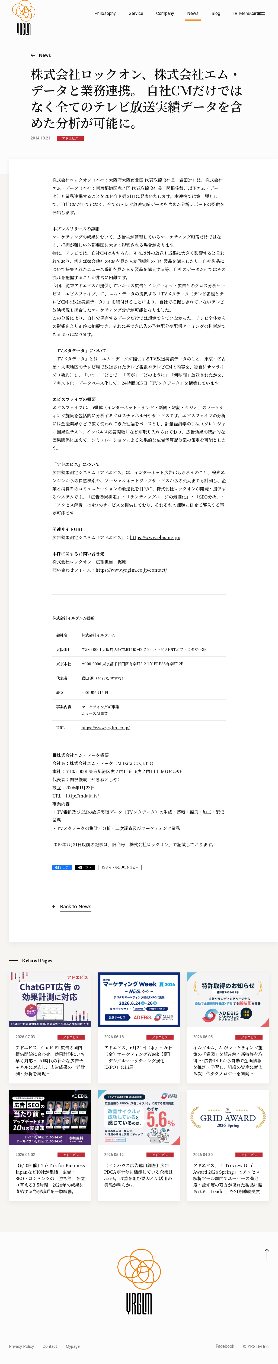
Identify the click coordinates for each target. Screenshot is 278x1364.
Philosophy (105, 13)
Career (256, 13)
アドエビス (70, 138)
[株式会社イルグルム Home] (24, 26)
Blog (216, 13)
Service (136, 13)
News (193, 13)
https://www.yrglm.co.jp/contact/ (131, 570)
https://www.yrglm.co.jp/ (105, 727)
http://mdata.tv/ (82, 796)
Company (165, 13)
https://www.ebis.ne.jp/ (155, 537)
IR (235, 13)
